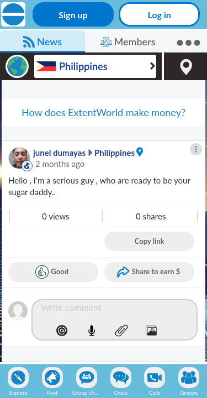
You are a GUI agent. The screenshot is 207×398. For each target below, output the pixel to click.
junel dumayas (59, 153)
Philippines (114, 153)
